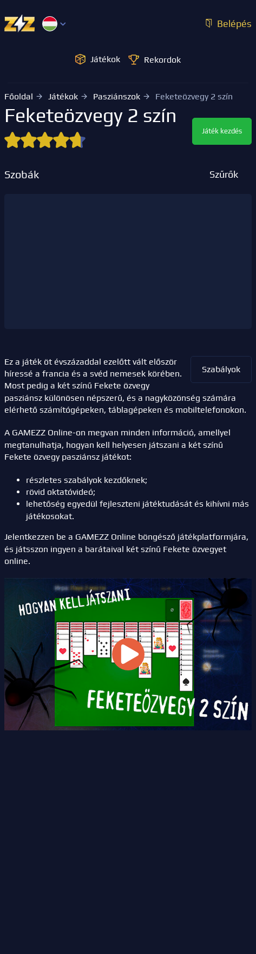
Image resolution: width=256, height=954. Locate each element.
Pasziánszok (116, 96)
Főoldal (18, 96)
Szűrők (223, 174)
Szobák (21, 174)
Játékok (63, 96)
